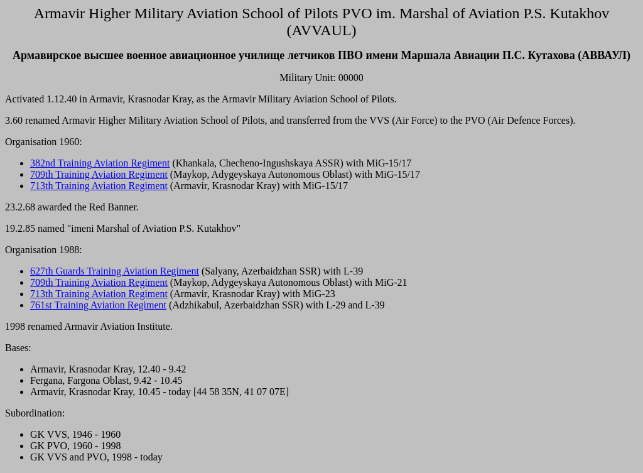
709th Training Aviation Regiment (99, 174)
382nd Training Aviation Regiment (100, 163)
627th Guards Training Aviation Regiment (114, 271)
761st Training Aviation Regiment (98, 305)
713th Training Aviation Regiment (99, 185)
